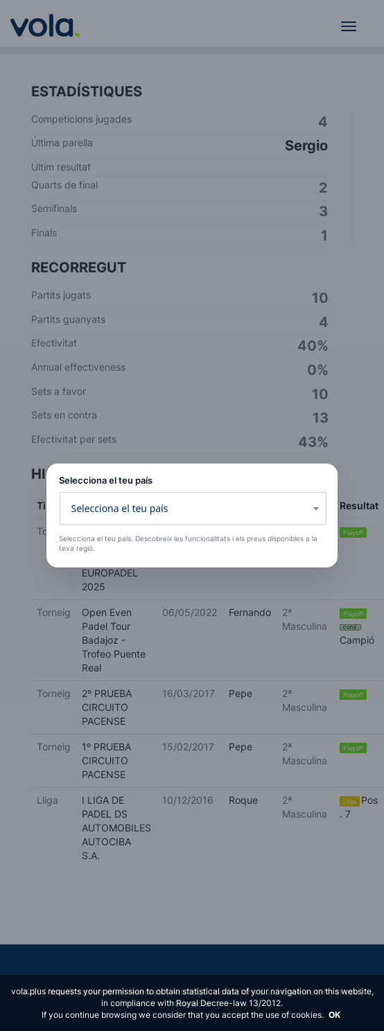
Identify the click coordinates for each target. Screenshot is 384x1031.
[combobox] (193, 508)
